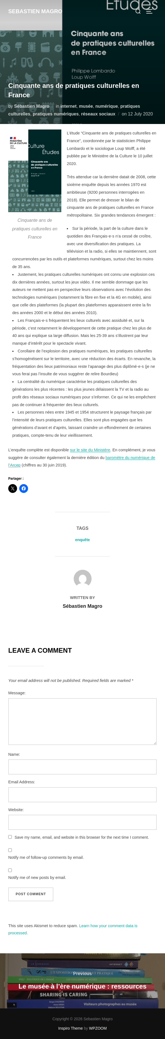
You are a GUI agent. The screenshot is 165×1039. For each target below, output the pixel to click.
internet (69, 106)
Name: (14, 754)
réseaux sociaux (98, 114)
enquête (82, 540)
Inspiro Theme (70, 1028)
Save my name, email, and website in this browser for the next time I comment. (82, 837)
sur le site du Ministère (90, 450)
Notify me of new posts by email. (37, 877)
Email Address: (21, 782)
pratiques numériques (56, 114)
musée (86, 106)
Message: (17, 693)
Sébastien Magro (31, 106)
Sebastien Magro (35, 11)
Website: (16, 810)
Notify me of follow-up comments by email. (46, 857)
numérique (106, 106)
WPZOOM (98, 1028)
